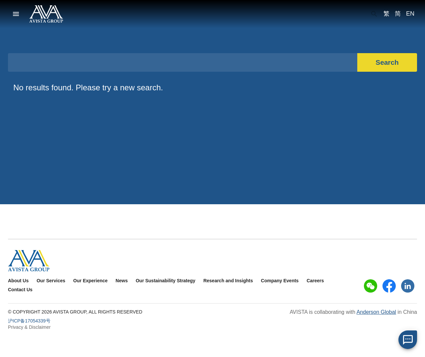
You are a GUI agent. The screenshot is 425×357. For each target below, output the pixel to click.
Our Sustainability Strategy (166, 280)
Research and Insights (228, 280)
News (122, 280)
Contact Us (20, 289)
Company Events (280, 280)
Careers (315, 280)
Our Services (51, 280)
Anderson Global (376, 312)
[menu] (16, 14)
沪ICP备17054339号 (29, 320)
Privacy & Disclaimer (29, 327)
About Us (18, 280)
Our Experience (90, 280)
